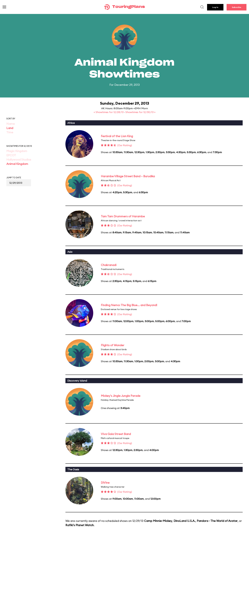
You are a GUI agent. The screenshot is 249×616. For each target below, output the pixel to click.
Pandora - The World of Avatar (217, 521)
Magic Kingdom (16, 151)
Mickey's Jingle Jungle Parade (120, 396)
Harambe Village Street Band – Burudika (128, 176)
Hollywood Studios (18, 159)
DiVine (105, 482)
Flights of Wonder (112, 345)
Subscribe (236, 7)
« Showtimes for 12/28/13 (109, 112)
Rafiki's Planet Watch (79, 525)
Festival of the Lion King (117, 136)
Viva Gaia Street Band (116, 434)
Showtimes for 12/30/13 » (140, 112)
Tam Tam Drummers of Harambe (123, 216)
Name (10, 124)
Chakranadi (108, 265)
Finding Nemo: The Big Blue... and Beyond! (129, 305)
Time (9, 132)
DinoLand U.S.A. (184, 521)
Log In (215, 7)
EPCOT (11, 155)
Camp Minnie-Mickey (158, 521)
